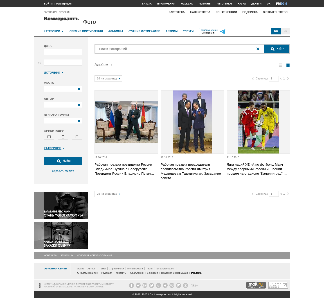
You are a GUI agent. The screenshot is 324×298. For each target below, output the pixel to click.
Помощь (67, 255)
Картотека (177, 12)
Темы (102, 268)
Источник (53, 72)
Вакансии (152, 272)
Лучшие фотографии (144, 31)
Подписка (250, 12)
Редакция (106, 272)
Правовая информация (174, 272)
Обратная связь (55, 268)
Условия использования (94, 255)
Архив (80, 268)
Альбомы (115, 31)
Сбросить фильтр (63, 171)
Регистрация (64, 3)
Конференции (226, 12)
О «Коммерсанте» (87, 272)
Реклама (196, 272)
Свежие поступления (86, 31)
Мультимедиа (135, 268)
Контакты (50, 255)
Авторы (172, 31)
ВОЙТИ (48, 3)
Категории (52, 31)
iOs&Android (137, 272)
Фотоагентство (275, 12)
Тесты (149, 268)
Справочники (116, 268)
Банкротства (200, 12)
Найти (63, 161)
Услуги (188, 31)
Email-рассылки (165, 268)
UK (268, 3)
